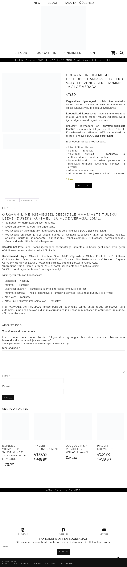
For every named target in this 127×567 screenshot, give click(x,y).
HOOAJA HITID (45, 52)
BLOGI (52, 2)
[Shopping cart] (114, 53)
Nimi (6, 375)
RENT (93, 52)
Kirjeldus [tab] (12, 200)
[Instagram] (16, 510)
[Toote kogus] (70, 185)
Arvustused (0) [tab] (29, 200)
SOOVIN (63, 552)
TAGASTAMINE (67, 564)
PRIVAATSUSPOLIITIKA (45, 564)
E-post (7, 386)
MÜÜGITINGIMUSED (21, 564)
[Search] (122, 53)
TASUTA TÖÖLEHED (79, 2)
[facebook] (63, 531)
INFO (36, 2)
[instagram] (23, 531)
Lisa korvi (83, 186)
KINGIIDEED (72, 52)
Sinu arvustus (11, 348)
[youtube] (104, 531)
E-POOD (21, 52)
